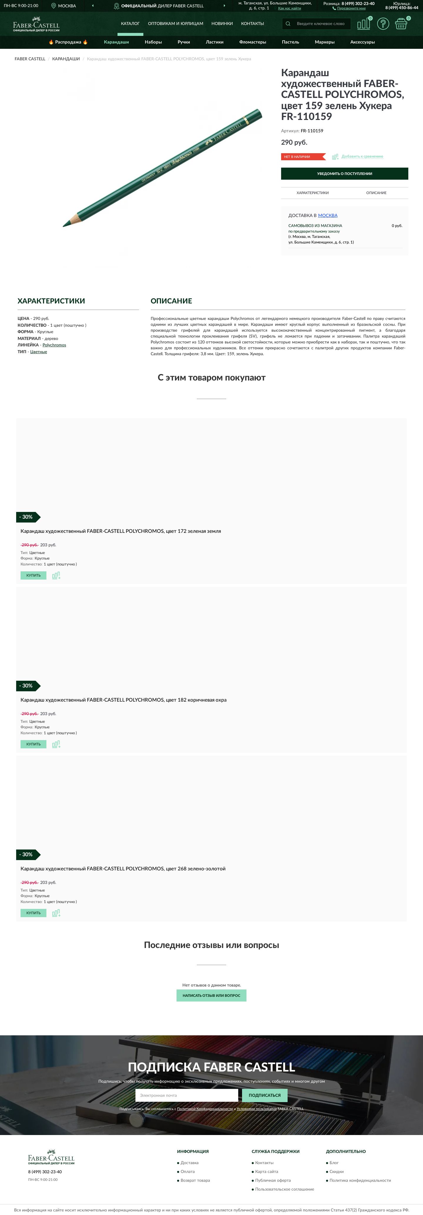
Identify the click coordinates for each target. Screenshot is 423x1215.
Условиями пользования (257, 1107)
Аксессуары (362, 42)
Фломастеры (252, 42)
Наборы (153, 42)
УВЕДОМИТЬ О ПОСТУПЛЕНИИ (344, 174)
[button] (349, 8)
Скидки (337, 1171)
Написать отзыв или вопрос (211, 994)
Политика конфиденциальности (360, 1180)
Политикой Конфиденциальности (205, 1107)
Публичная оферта (273, 1180)
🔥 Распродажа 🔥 (68, 42)
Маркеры (325, 42)
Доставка (190, 1162)
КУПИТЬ (33, 575)
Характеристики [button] (313, 193)
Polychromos (54, 345)
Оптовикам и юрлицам (175, 24)
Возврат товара (195, 1180)
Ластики (215, 42)
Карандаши (116, 42)
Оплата (188, 1171)
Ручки (184, 42)
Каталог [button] (130, 24)
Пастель (290, 42)
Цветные (38, 352)
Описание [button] (376, 193)
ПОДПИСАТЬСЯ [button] (265, 1094)
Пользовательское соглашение (284, 1188)
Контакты (252, 24)
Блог (334, 1162)
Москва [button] (328, 215)
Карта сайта (266, 1171)
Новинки (222, 24)
